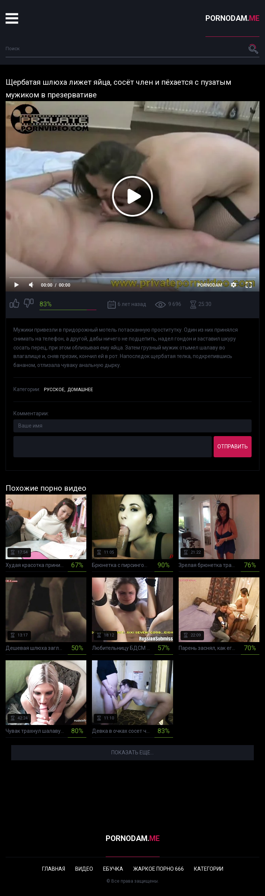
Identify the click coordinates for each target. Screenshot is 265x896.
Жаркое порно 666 (158, 869)
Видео (84, 869)
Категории (208, 869)
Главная (53, 869)
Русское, (55, 389)
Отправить (232, 446)
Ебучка (113, 869)
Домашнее (80, 389)
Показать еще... (132, 752)
